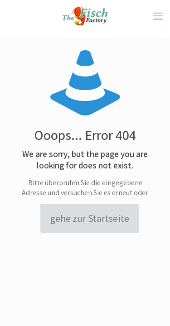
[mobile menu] (157, 16)
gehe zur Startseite (89, 218)
